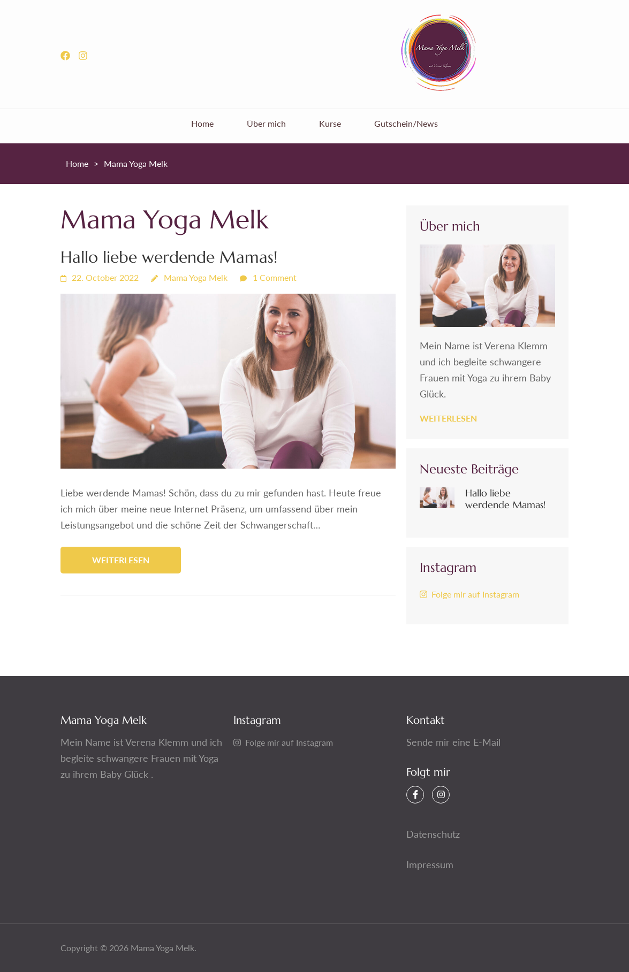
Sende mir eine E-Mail (453, 742)
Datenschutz (433, 834)
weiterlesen (120, 560)
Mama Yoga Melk (196, 277)
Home (202, 123)
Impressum (429, 864)
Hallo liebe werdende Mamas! (168, 257)
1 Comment (275, 277)
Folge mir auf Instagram (469, 594)
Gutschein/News (406, 123)
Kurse (330, 123)
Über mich (266, 123)
